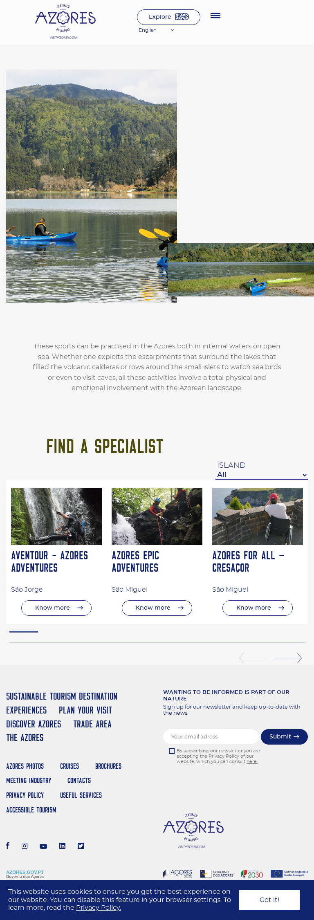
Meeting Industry (28, 780)
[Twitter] (81, 847)
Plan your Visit (85, 710)
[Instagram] (25, 847)
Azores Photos (25, 766)
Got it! (269, 900)
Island (231, 465)
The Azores (24, 737)
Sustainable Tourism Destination (61, 696)
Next (288, 658)
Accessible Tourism (31, 810)
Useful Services (81, 795)
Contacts (79, 780)
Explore (160, 17)
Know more (52, 608)
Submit (280, 737)
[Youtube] (43, 847)
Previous (253, 658)
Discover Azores (33, 724)
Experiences (26, 710)
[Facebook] (7, 847)
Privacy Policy (25, 795)
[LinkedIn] (62, 847)
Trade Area (92, 724)
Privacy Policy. (98, 907)
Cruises (69, 766)
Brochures (108, 766)
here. (252, 761)
